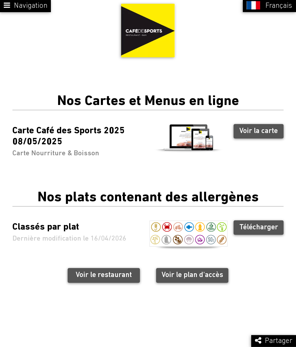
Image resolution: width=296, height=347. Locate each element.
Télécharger (258, 225)
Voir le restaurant (104, 273)
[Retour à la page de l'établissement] (148, 29)
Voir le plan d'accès (192, 273)
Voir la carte (258, 128)
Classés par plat (45, 225)
